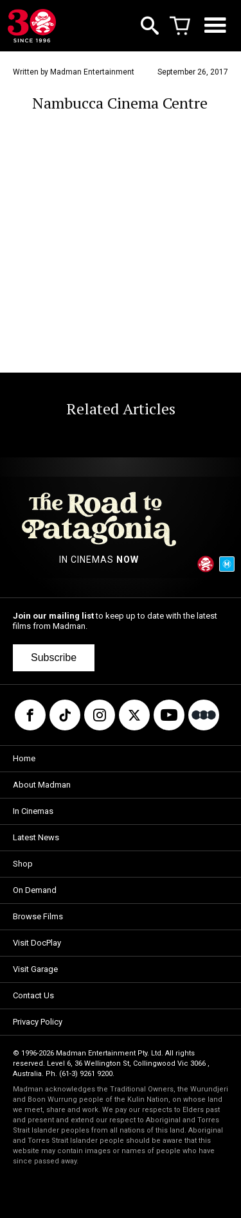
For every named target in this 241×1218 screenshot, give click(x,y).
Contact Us (33, 995)
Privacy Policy (37, 1022)
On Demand (35, 890)
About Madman (42, 785)
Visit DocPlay (37, 943)
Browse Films (38, 916)
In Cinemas (33, 811)
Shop (23, 864)
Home (24, 758)
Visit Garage (35, 969)
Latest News (36, 837)
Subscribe (53, 657)
